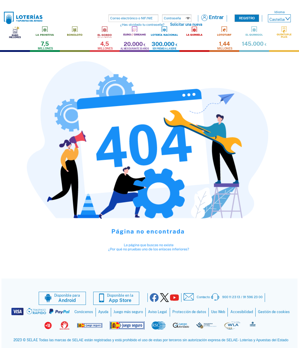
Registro (247, 18)
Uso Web (218, 312)
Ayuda (103, 312)
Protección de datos (189, 312)
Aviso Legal (157, 312)
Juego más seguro (128, 312)
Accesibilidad (241, 312)
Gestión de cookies (274, 312)
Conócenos (83, 312)
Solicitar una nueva (186, 24)
